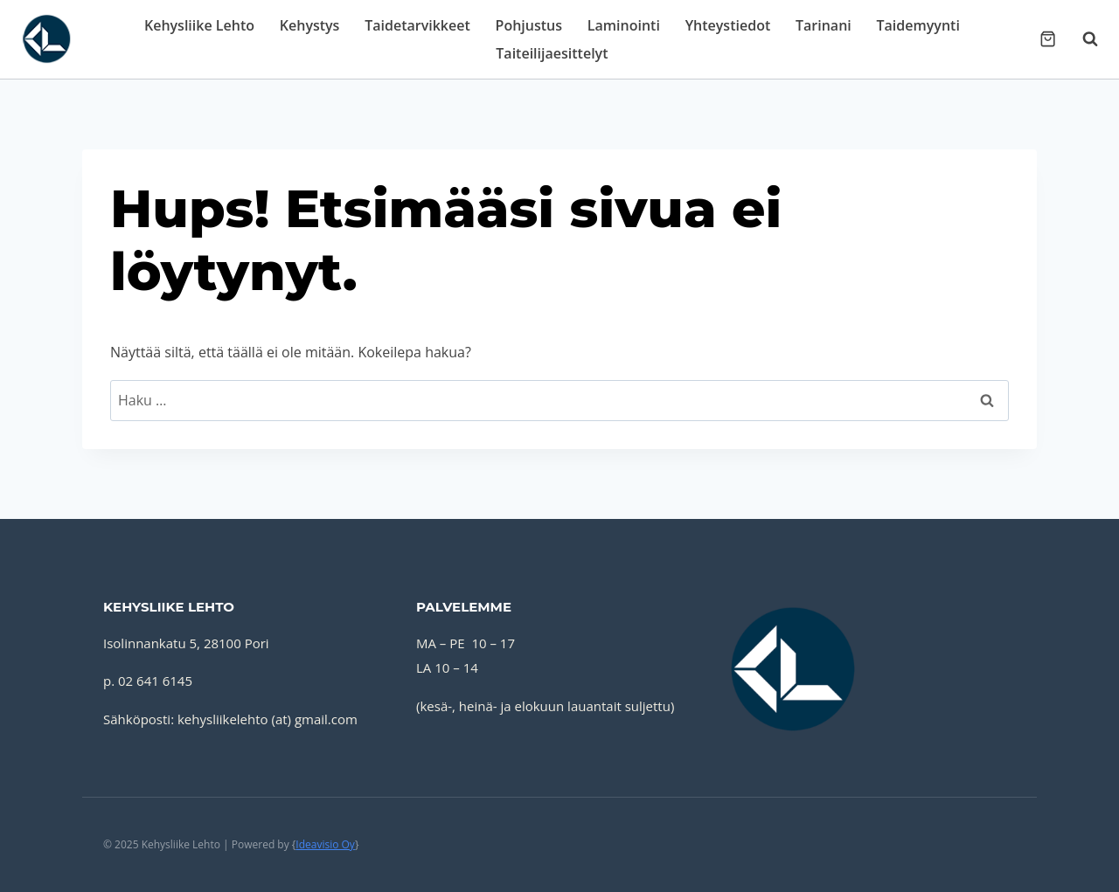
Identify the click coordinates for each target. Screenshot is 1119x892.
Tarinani (823, 25)
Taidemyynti (918, 25)
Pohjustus (529, 25)
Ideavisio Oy (325, 844)
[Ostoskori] (1047, 39)
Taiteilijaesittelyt (552, 53)
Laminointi (623, 25)
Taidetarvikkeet (417, 25)
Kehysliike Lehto (199, 25)
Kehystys (310, 25)
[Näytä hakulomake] (1081, 39)
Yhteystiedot (728, 25)
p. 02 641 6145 (147, 680)
